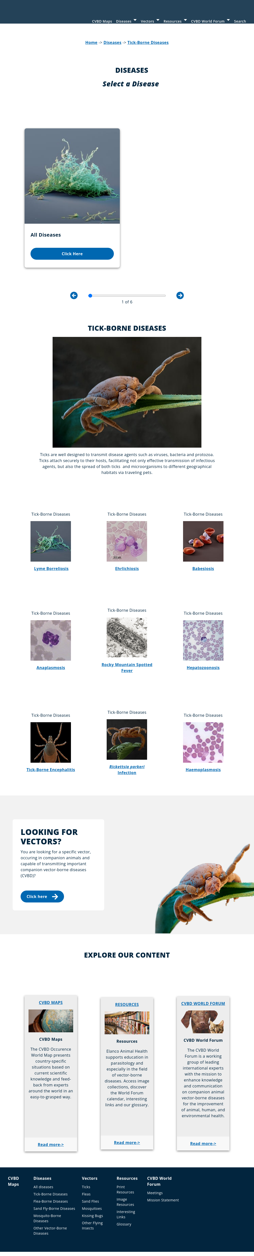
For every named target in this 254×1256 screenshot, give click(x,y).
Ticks (86, 1156)
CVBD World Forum (208, 21)
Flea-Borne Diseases (50, 1171)
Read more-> (51, 1114)
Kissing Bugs (92, 1185)
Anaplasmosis (50, 637)
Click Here (51, 215)
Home (91, 46)
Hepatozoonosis (203, 637)
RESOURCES (127, 974)
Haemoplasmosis (203, 739)
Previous (74, 265)
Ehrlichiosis (127, 538)
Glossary (124, 1194)
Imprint (30, 1230)
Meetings (155, 1162)
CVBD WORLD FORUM (203, 973)
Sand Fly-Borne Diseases (54, 1178)
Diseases (123, 21)
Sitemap (115, 1230)
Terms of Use (53, 1230)
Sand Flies (90, 1171)
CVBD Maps (102, 21)
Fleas (86, 1164)
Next (180, 265)
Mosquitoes (92, 1178)
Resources (173, 21)
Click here (42, 866)
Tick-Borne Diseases (148, 46)
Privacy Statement (86, 1230)
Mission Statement (163, 1170)
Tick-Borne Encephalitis (51, 739)
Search (240, 21)
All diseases (43, 1156)
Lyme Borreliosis (51, 538)
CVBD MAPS (51, 972)
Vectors (147, 21)
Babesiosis (203, 538)
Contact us (136, 1230)
